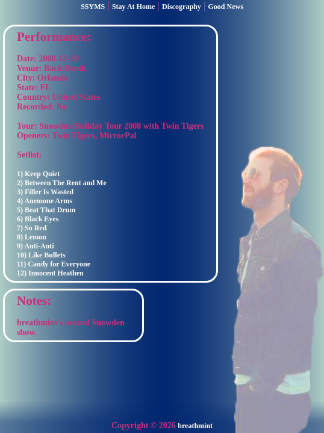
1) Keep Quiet (38, 174)
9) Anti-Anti (35, 246)
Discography (181, 6)
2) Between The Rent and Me (62, 183)
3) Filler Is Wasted (45, 192)
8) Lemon (31, 237)
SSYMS (93, 6)
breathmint (195, 426)
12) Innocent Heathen (50, 273)
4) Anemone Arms (44, 201)
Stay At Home (133, 6)
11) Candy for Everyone (53, 264)
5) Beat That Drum (46, 210)
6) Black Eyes (37, 219)
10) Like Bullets (41, 255)
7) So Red (31, 228)
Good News (225, 6)
